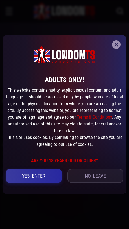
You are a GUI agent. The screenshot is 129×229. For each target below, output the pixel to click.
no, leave (95, 176)
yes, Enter (33, 176)
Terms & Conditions (94, 117)
